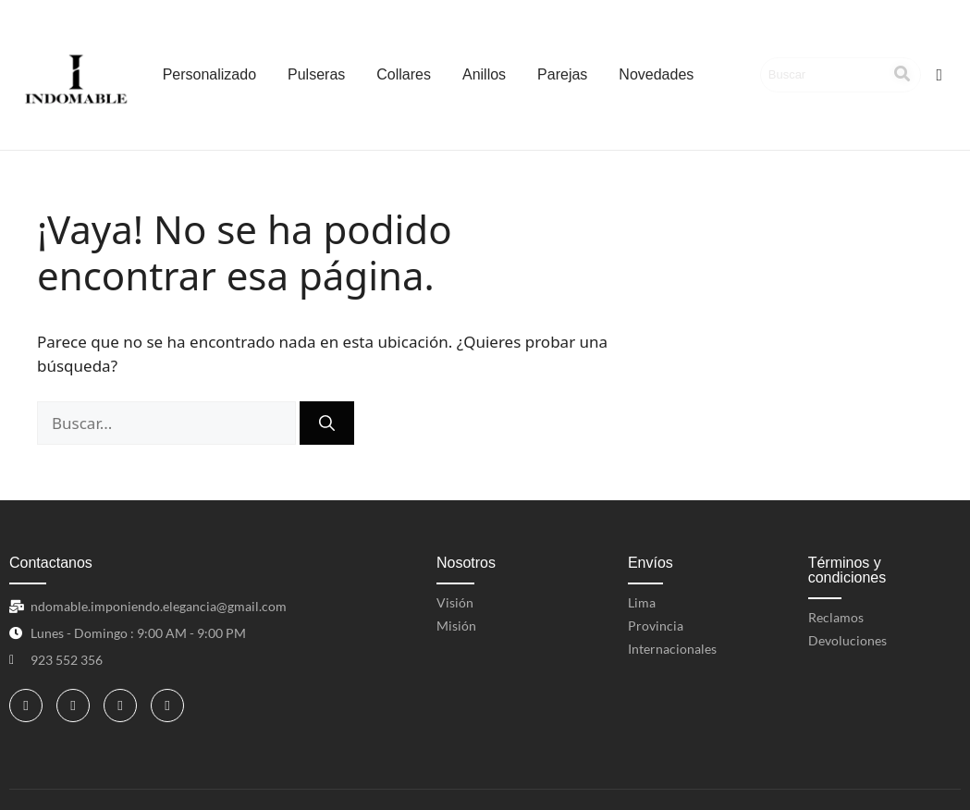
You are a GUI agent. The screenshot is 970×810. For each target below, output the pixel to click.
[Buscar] (327, 423)
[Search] (823, 75)
